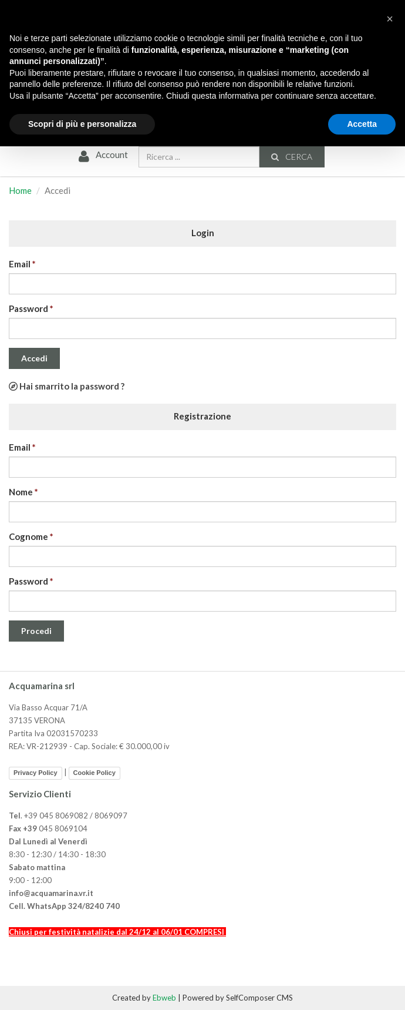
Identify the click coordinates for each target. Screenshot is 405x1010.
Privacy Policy (36, 772)
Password (28, 308)
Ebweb (164, 997)
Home (20, 190)
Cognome (28, 536)
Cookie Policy (94, 772)
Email (20, 264)
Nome (21, 491)
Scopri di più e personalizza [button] (82, 124)
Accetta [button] (362, 124)
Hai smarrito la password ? (66, 386)
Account (102, 155)
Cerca (291, 157)
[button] (389, 18)
